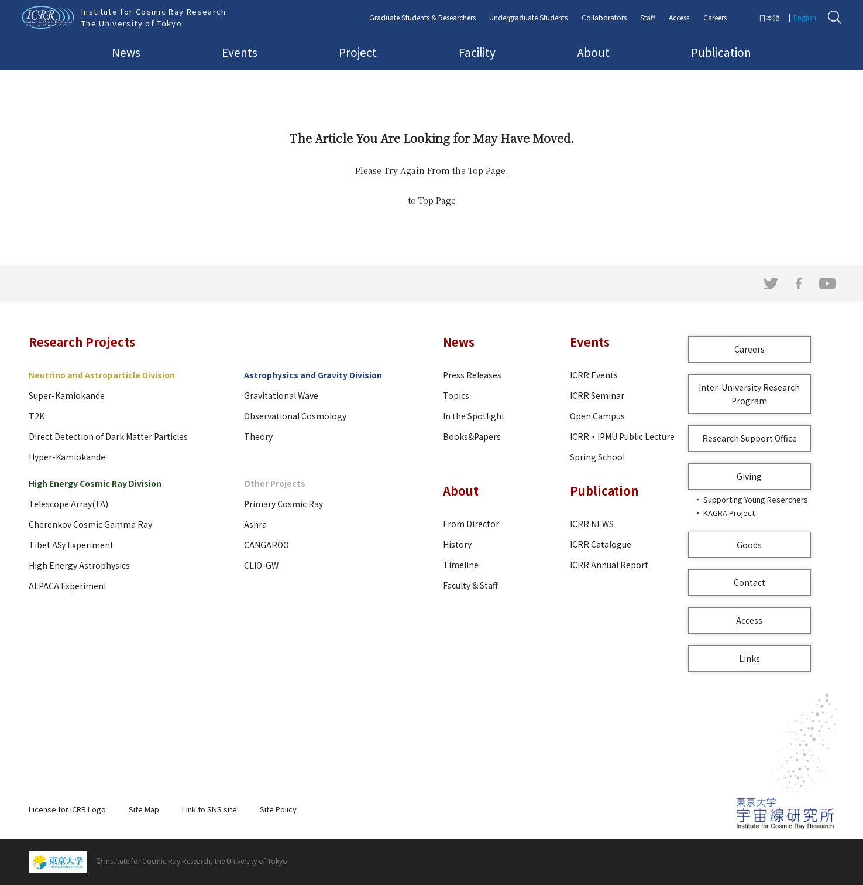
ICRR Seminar (597, 395)
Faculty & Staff (470, 585)
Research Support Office (749, 438)
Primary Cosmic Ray (283, 504)
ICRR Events (594, 375)
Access (679, 17)
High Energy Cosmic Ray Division (95, 483)
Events (239, 52)
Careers (715, 17)
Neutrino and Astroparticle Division (102, 375)
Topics (456, 395)
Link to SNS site (209, 809)
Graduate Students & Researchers (422, 17)
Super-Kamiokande (67, 395)
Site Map (144, 809)
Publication (721, 52)
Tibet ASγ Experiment (71, 545)
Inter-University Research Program (749, 393)
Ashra (255, 524)
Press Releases (472, 375)
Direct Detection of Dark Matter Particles (108, 436)
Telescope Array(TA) (68, 504)
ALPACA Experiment (68, 586)
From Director (471, 523)
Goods (749, 545)
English (804, 17)
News (126, 52)
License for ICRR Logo (67, 809)
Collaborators (604, 17)
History (457, 544)
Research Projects (82, 341)
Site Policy (278, 809)
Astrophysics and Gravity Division (313, 375)
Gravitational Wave (281, 395)
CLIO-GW (261, 565)
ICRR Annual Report (609, 564)
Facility (477, 52)
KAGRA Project (729, 512)
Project (358, 52)
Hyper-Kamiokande (67, 457)
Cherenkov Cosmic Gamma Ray (90, 524)
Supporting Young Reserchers (755, 499)
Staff (647, 17)
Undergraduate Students (528, 17)
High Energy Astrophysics (79, 565)
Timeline (461, 564)
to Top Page (432, 200)
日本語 (769, 17)
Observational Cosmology (295, 416)
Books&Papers (472, 436)
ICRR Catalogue (600, 544)
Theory (258, 436)
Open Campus (597, 416)
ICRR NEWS (592, 523)
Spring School (597, 457)
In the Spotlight (474, 416)
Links (749, 658)
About (593, 52)
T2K (36, 416)
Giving (749, 476)
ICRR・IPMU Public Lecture (622, 436)
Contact (749, 582)
